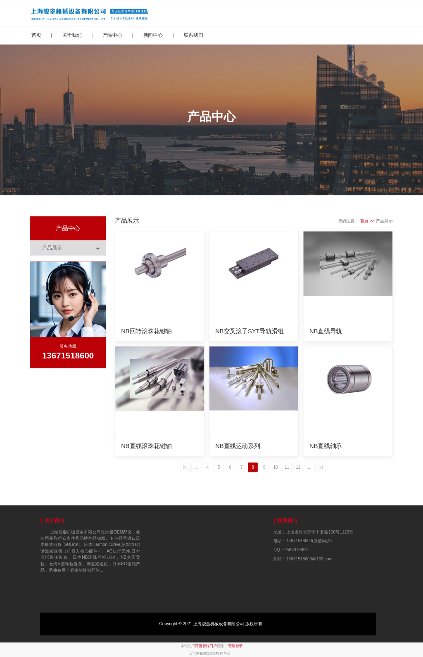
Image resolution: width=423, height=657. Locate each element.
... (195, 467)
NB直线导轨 (325, 330)
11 (287, 467)
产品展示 (74, 248)
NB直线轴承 (325, 446)
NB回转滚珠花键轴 (146, 330)
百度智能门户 (206, 646)
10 (275, 467)
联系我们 (193, 34)
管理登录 (235, 646)
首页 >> (368, 220)
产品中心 (112, 34)
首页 (36, 34)
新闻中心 (153, 34)
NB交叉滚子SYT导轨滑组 (249, 330)
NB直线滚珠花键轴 (146, 446)
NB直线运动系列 (237, 446)
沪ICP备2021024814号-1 (210, 653)
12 (299, 467)
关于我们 (72, 34)
